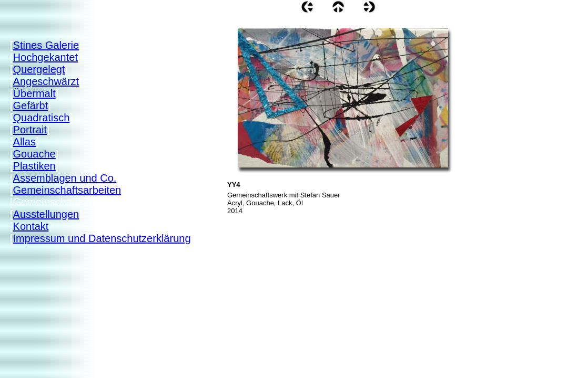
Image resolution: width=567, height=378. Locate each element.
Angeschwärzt (46, 81)
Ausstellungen (46, 214)
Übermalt (34, 93)
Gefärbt (30, 105)
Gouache (34, 154)
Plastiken (34, 166)
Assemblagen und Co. (65, 178)
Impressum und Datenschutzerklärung (102, 238)
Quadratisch (41, 117)
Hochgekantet (45, 57)
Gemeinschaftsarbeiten (67, 190)
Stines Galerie (46, 45)
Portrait (30, 129)
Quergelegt (39, 69)
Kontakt (31, 226)
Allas (24, 142)
